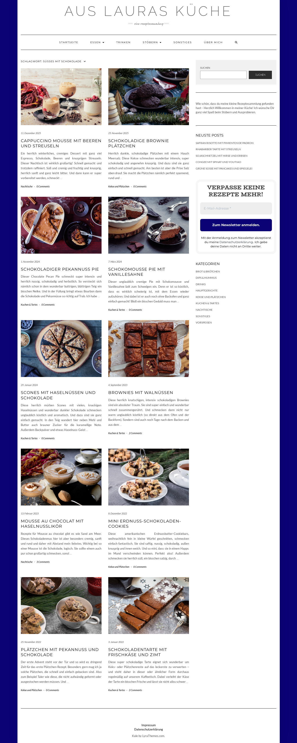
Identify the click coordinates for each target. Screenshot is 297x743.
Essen (97, 42)
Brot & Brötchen (208, 271)
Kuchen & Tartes (29, 304)
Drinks (201, 284)
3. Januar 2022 (116, 641)
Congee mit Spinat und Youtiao (218, 162)
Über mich (213, 42)
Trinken (123, 42)
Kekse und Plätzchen (118, 186)
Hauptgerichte (207, 290)
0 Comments (43, 186)
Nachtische (27, 186)
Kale (135, 736)
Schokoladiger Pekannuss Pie (60, 269)
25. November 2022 (31, 641)
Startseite (68, 42)
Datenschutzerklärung (236, 242)
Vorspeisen (204, 322)
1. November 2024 (30, 261)
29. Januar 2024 (29, 384)
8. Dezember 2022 (117, 513)
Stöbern (152, 42)
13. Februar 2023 (30, 513)
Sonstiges (182, 42)
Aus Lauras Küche (148, 11)
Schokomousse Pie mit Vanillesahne (136, 272)
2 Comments (135, 433)
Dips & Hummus (206, 277)
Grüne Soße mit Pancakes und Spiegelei (224, 168)
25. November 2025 (118, 133)
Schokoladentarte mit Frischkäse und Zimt (137, 652)
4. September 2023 (117, 384)
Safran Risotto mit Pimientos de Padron (225, 143)
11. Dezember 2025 (31, 133)
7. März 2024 (115, 261)
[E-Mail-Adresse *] (236, 208)
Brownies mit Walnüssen (140, 392)
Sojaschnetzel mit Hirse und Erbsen (221, 155)
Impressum (148, 725)
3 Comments (43, 561)
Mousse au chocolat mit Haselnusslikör (52, 524)
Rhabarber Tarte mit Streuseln (218, 149)
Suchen (205, 67)
